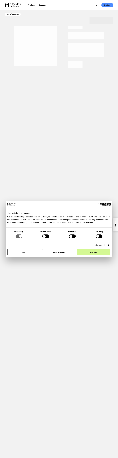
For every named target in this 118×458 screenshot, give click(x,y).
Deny (24, 252)
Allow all (93, 252)
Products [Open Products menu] (31, 5)
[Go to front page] (13, 5)
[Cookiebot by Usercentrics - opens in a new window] (100, 204)
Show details (100, 245)
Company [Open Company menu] (42, 5)
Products (15, 14)
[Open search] (97, 5)
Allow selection (58, 252)
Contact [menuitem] (107, 5)
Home (9, 14)
